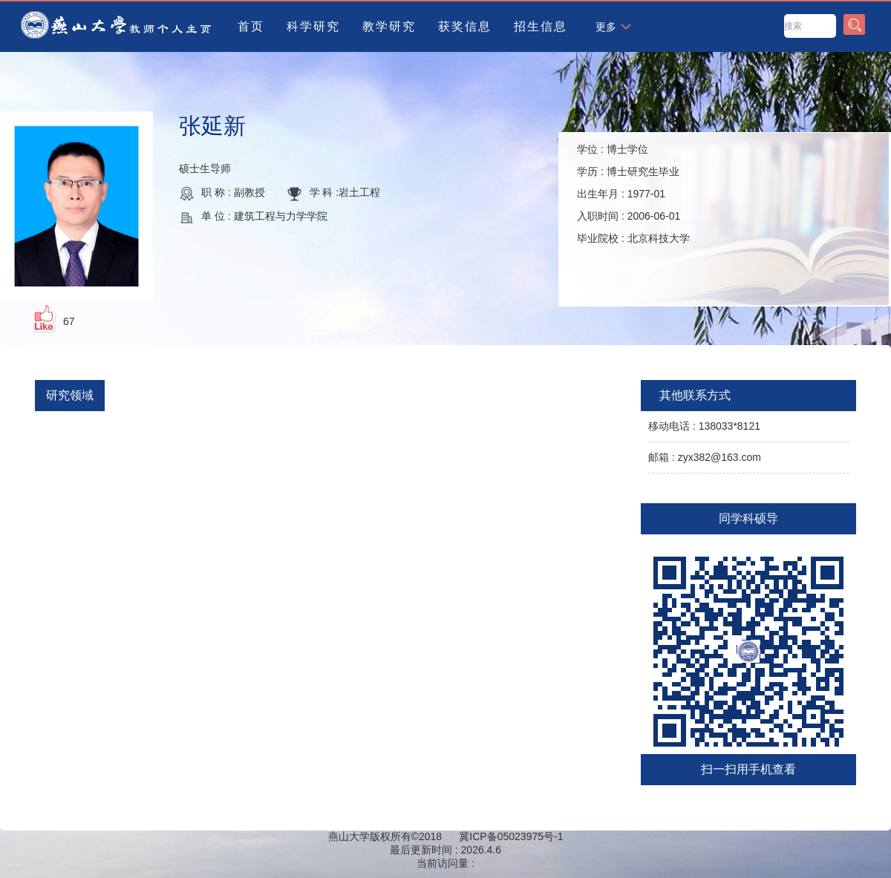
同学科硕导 (748, 518)
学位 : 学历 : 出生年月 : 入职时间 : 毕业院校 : (633, 193)
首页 (251, 26)
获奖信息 (465, 26)
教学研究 (389, 26)
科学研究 (313, 26)
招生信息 (540, 26)
